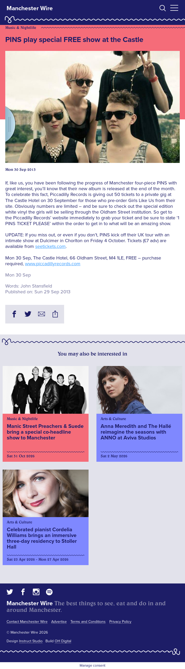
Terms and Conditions (88, 621)
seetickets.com (50, 246)
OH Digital (63, 641)
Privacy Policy (120, 621)
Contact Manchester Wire (27, 621)
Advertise (59, 621)
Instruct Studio (31, 641)
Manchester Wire (30, 8)
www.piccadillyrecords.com (52, 264)
